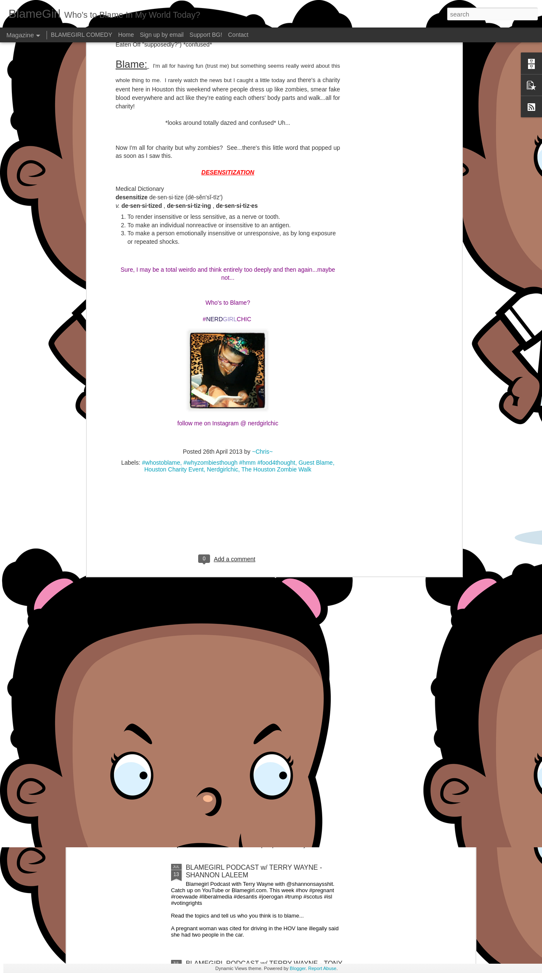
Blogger (297, 968)
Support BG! (206, 34)
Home (126, 34)
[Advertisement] (228, 307)
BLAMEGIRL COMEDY (81, 34)
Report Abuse (322, 968)
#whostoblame (161, 246)
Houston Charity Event (174, 252)
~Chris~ (262, 235)
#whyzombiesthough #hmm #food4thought (239, 246)
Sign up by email (162, 34)
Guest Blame (316, 246)
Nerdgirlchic (222, 252)
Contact (238, 34)
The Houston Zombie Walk (276, 252)
